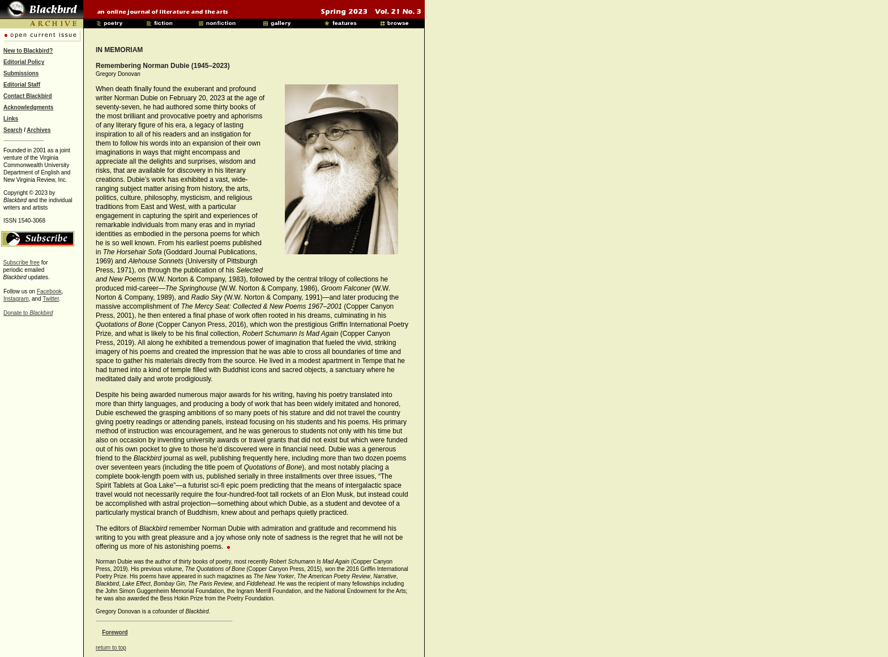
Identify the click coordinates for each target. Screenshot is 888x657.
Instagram (15, 299)
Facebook (49, 291)
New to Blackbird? (28, 51)
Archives (38, 130)
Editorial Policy (23, 62)
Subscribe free (21, 262)
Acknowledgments (28, 107)
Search (12, 130)
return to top (111, 648)
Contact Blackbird (27, 96)
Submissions (21, 73)
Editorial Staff (21, 85)
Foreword (115, 632)
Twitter (50, 299)
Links (10, 119)
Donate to (28, 313)
